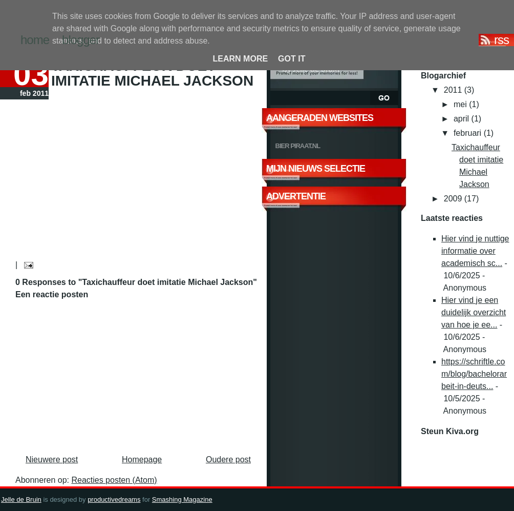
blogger (80, 40)
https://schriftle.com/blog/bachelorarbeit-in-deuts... (474, 374)
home (34, 40)
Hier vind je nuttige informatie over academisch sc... (475, 251)
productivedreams (114, 499)
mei (461, 104)
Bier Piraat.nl (297, 146)
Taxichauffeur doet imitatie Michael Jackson (152, 73)
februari (469, 133)
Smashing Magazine (182, 499)
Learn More (240, 58)
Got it (291, 58)
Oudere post (228, 459)
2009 (454, 198)
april (463, 118)
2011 (454, 90)
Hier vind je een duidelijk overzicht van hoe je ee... (473, 312)
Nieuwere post (52, 459)
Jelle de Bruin (21, 499)
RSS (501, 40)
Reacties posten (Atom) (114, 480)
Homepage (142, 459)
